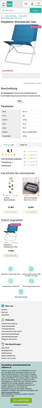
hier (13, 396)
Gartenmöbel (23, 16)
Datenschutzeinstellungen (10, 392)
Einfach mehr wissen (8, 358)
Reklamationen (6, 353)
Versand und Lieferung (9, 323)
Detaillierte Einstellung (21, 405)
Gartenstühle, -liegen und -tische (11, 18)
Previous (4, 195)
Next (38, 195)
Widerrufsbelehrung (8, 356)
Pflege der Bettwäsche (9, 339)
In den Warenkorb (21, 75)
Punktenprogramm (8, 329)
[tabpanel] (21, 44)
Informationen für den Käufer (11, 331)
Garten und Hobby (10, 16)
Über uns (4, 312)
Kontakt (4, 310)
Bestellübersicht (7, 350)
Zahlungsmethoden (8, 326)
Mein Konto (5, 348)
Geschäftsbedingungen (9, 337)
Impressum (5, 315)
